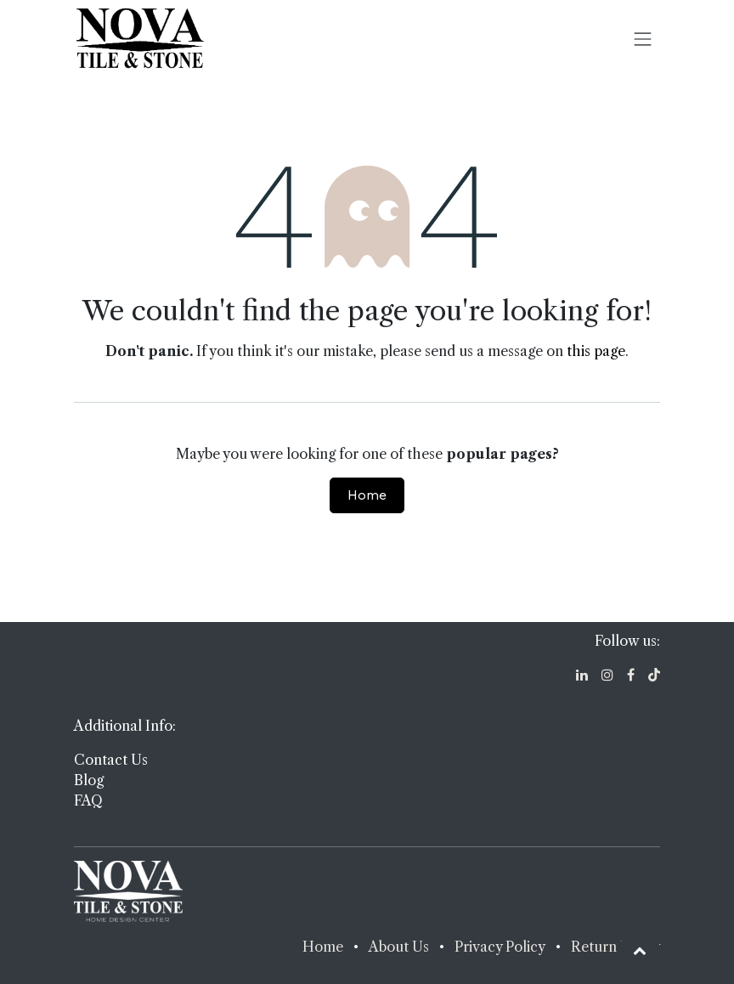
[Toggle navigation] (643, 38)
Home (367, 495)
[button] (639, 950)
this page (596, 350)
